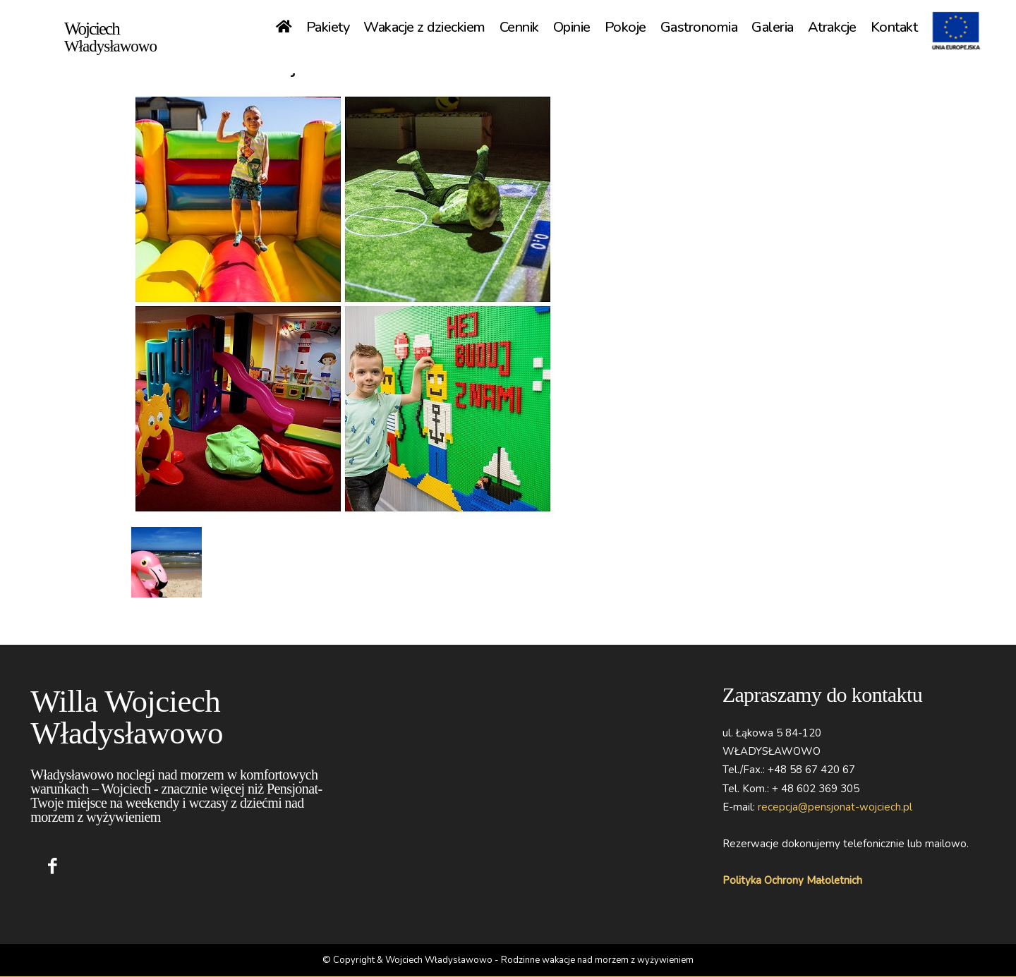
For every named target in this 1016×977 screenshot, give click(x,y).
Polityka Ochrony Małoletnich (792, 880)
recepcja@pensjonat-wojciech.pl (835, 807)
